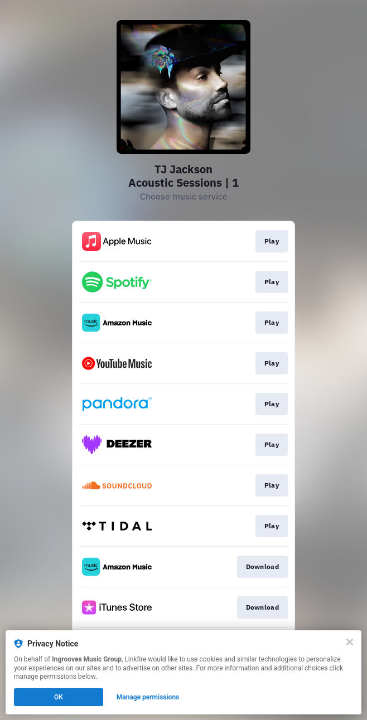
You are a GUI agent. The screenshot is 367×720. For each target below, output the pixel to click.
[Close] (350, 642)
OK (58, 697)
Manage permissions (148, 697)
